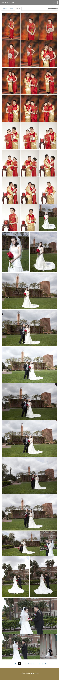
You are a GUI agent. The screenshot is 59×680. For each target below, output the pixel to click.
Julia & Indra (7, 2)
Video (11, 8)
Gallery (18, 8)
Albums (5, 8)
